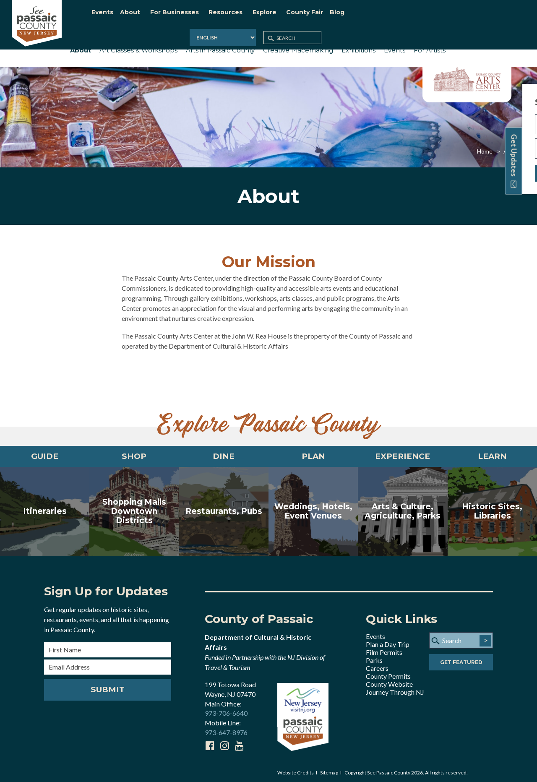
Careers (377, 666)
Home (485, 146)
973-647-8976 (226, 730)
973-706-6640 (226, 711)
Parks (374, 658)
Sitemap (329, 770)
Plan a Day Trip (387, 642)
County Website (389, 682)
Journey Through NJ (395, 689)
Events (375, 634)
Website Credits (295, 770)
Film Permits (384, 650)
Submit (107, 687)
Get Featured (461, 660)
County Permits (388, 674)
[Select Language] (420, 14)
